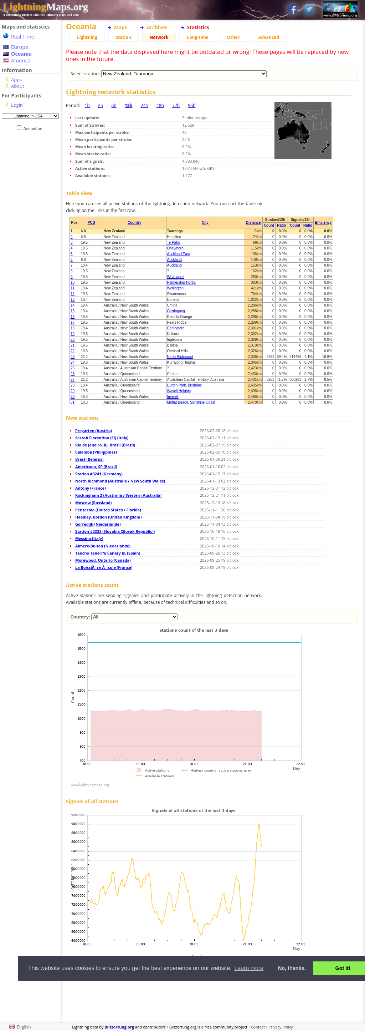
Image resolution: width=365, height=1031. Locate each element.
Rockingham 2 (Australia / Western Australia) (118, 495)
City (205, 222)
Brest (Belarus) (89, 459)
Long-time (197, 37)
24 (72, 362)
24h (144, 105)
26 (72, 374)
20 (72, 340)
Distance (253, 222)
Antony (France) (90, 488)
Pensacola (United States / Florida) (108, 509)
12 (72, 294)
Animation (34, 128)
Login (17, 105)
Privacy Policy (280, 1027)
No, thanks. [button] (292, 968)
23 (72, 357)
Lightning (87, 37)
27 (72, 379)
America (21, 60)
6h (113, 105)
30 (72, 397)
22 (72, 351)
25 (72, 368)
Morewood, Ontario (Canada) (103, 560)
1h (87, 105)
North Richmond (180, 357)
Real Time (22, 36)
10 (72, 282)
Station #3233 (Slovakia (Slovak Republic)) (115, 531)
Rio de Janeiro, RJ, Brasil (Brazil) (105, 445)
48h (160, 105)
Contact (258, 1027)
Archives (156, 27)
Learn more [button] (248, 968)
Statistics (198, 27)
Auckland (174, 260)
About (17, 86)
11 (72, 288)
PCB (91, 222)
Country (134, 222)
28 (72, 385)
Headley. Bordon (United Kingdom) (108, 517)
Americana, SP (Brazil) (96, 466)
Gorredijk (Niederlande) (98, 524)
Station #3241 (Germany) (99, 473)
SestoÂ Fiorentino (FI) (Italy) (101, 437)
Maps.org (45, 6)
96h (191, 105)
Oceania (21, 53)
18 (72, 328)
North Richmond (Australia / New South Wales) (120, 481)
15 (72, 311)
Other (233, 37)
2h (100, 105)
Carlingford (176, 328)
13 (72, 300)
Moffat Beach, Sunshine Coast (191, 402)
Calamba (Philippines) (96, 452)
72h (176, 105)
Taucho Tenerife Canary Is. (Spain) (107, 553)
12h (129, 105)
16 (72, 317)
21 (72, 345)
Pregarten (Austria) (93, 430)
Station (123, 37)
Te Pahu (173, 242)
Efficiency (323, 222)
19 (72, 334)
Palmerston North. (181, 282)
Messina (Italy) (89, 538)
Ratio (281, 225)
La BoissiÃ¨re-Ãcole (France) (103, 567)
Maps (120, 27)
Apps (16, 79)
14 (72, 305)
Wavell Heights (179, 391)
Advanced (268, 37)
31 (72, 402)
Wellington (175, 288)
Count (269, 225)
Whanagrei (175, 277)
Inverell (173, 397)
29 (72, 391)
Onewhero (175, 248)
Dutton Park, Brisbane (184, 385)
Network (159, 37)
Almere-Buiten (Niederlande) (102, 546)
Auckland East (178, 254)
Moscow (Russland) (93, 502)
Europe (19, 47)
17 (72, 322)
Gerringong (176, 311)
